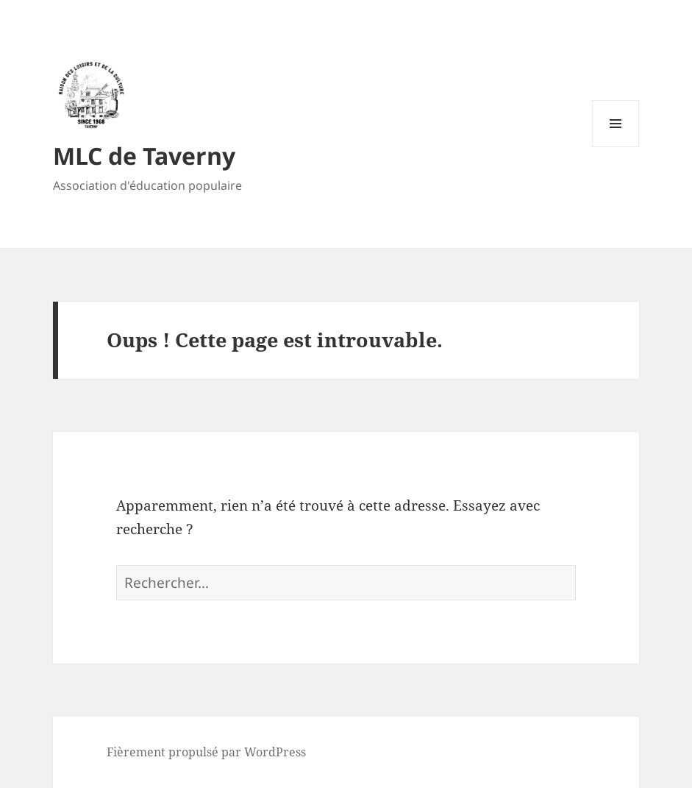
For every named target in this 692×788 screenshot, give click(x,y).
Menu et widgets (616, 146)
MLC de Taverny (144, 155)
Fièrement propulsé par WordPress (206, 752)
